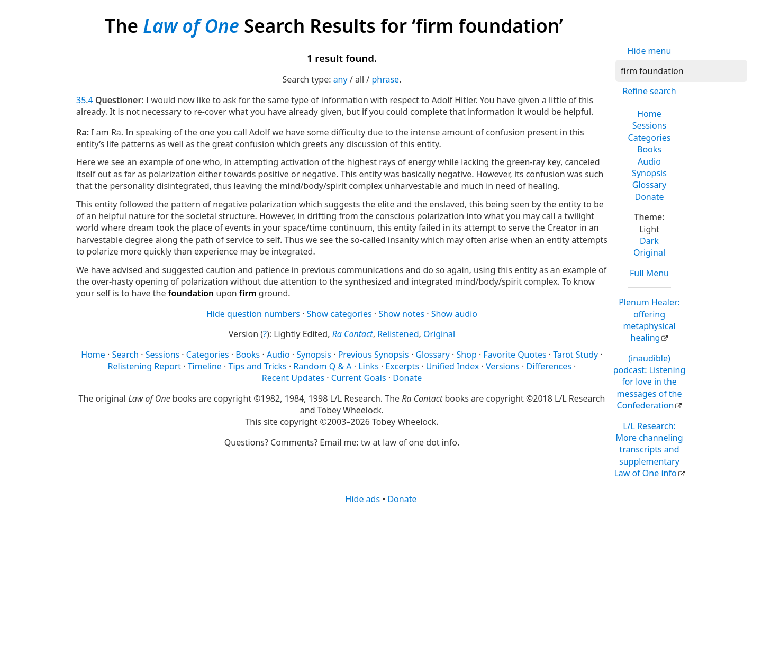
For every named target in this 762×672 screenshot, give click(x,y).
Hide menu (650, 51)
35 (81, 100)
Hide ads (363, 499)
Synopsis (649, 173)
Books (649, 149)
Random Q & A (322, 366)
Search (125, 354)
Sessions (649, 125)
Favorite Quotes (514, 354)
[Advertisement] (381, 587)
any (340, 79)
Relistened (398, 334)
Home (649, 114)
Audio (649, 161)
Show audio (454, 314)
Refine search (649, 91)
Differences (549, 366)
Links (368, 366)
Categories (649, 137)
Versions (503, 366)
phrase (385, 79)
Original (649, 252)
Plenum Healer (649, 319)
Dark (649, 241)
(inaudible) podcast (649, 382)
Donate (649, 197)
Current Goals (358, 378)
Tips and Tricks (257, 366)
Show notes (401, 314)
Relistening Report (144, 366)
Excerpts (402, 366)
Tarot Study (575, 354)
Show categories (339, 314)
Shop (467, 354)
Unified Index (452, 366)
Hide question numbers (253, 314)
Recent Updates (293, 378)
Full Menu (649, 273)
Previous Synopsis (373, 354)
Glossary (649, 184)
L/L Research (648, 449)
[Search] (681, 71)
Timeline (205, 366)
